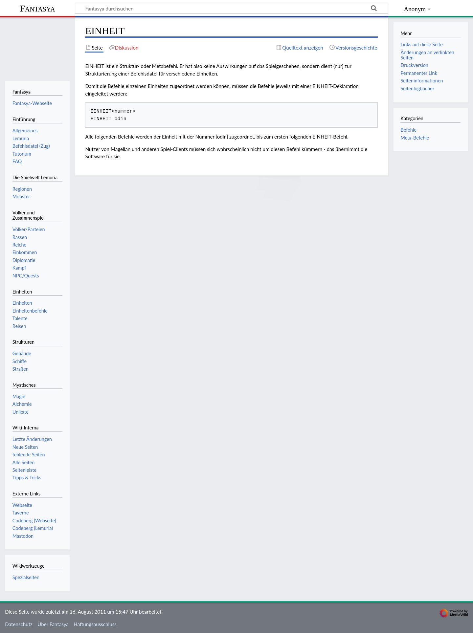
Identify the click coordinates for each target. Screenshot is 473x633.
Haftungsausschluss (95, 624)
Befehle (408, 130)
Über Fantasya (53, 624)
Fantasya (37, 8)
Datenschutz (19, 624)
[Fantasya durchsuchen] (231, 8)
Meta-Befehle (414, 138)
